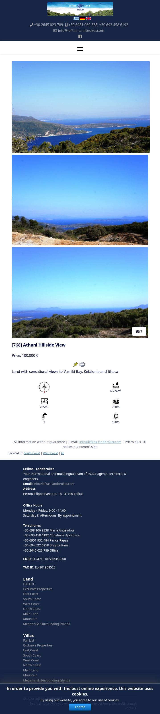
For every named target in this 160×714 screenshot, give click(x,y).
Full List (28, 584)
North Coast (32, 609)
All (62, 453)
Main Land (31, 614)
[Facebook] (80, 36)
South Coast (32, 453)
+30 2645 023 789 (48, 24)
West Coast (50, 453)
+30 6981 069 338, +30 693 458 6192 (98, 24)
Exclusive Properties (37, 589)
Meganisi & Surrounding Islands (46, 624)
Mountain (30, 619)
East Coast (30, 594)
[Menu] (80, 49)
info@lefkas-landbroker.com (81, 30)
